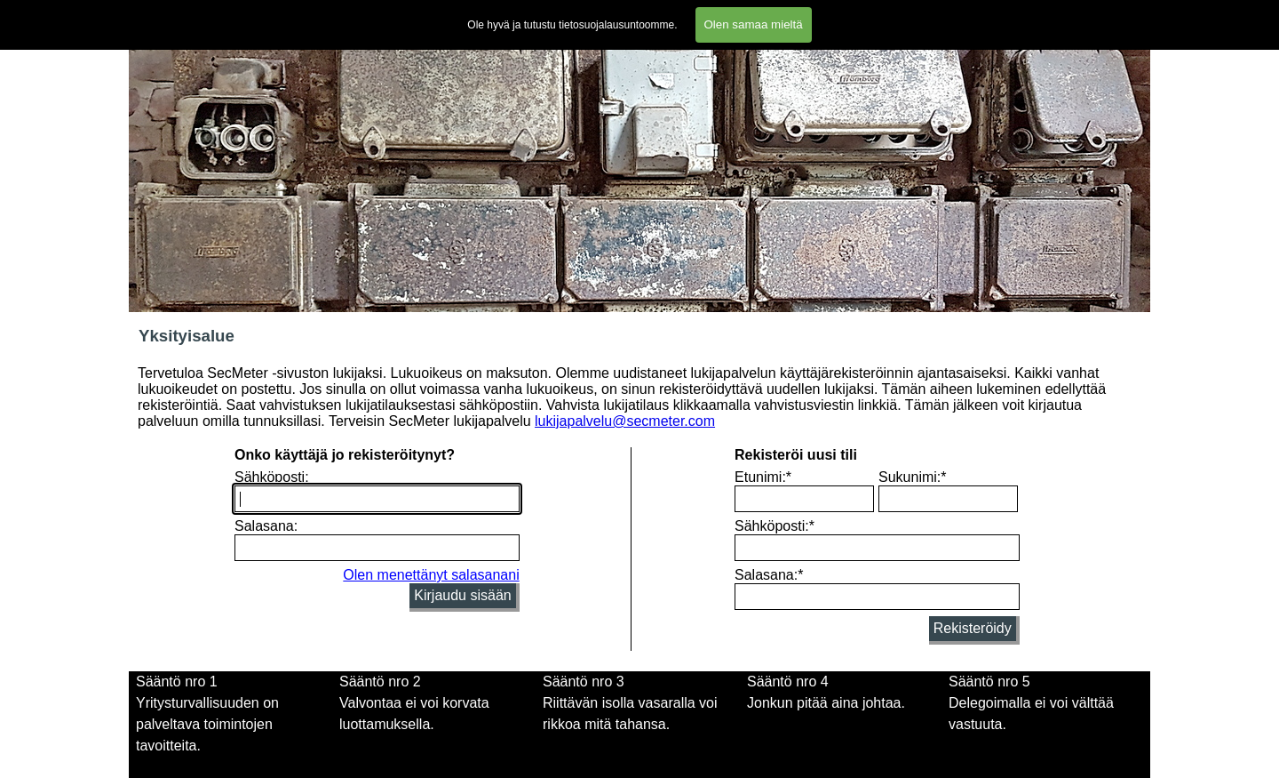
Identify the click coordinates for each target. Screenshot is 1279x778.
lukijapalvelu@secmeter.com (625, 421)
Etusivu (156, 13)
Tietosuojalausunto (805, 13)
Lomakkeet (576, 13)
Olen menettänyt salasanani (431, 574)
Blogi (966, 13)
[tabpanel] (437, 714)
